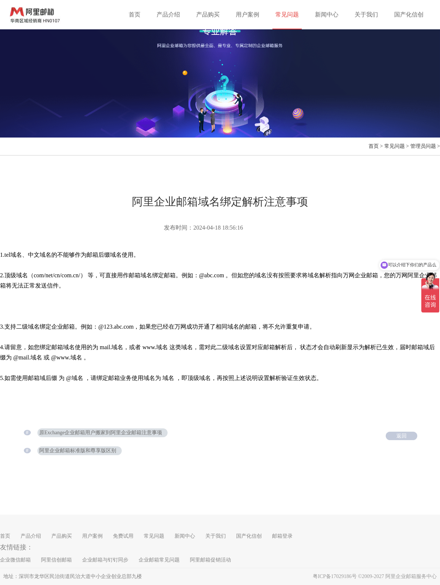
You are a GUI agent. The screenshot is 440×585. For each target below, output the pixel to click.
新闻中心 (326, 14)
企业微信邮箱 (15, 560)
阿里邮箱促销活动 (210, 560)
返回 (401, 436)
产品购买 (208, 14)
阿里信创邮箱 (56, 560)
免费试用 (123, 536)
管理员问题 (423, 146)
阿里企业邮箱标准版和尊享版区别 (77, 450)
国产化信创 (408, 14)
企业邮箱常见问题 (159, 560)
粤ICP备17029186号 (335, 576)
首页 (134, 14)
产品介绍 (168, 14)
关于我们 (366, 14)
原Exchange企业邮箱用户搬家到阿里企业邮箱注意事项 (100, 432)
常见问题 (287, 14)
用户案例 (247, 14)
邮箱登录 (282, 536)
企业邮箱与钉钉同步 (105, 560)
